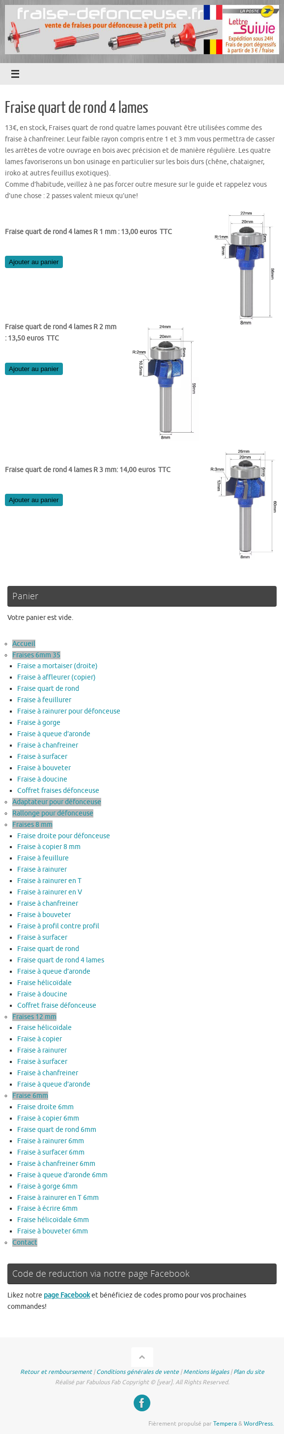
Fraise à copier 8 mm (49, 847)
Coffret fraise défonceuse (56, 1005)
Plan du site (248, 1372)
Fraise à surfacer (42, 756)
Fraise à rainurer (42, 869)
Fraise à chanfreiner (47, 745)
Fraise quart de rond (48, 688)
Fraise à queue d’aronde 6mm (62, 1175)
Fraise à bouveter (44, 768)
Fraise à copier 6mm (48, 1118)
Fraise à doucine (42, 779)
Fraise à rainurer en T (49, 881)
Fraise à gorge (38, 722)
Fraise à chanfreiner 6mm (56, 1164)
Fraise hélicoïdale (44, 983)
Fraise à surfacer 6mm (51, 1152)
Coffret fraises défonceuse (58, 790)
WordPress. (259, 1424)
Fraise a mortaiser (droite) (57, 666)
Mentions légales (206, 1372)
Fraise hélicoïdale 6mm (53, 1220)
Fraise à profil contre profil (58, 926)
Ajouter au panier (34, 262)
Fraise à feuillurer (44, 700)
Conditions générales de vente (137, 1372)
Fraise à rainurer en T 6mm (58, 1198)
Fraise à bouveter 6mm (52, 1231)
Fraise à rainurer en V (49, 892)
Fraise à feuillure (43, 858)
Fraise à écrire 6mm (47, 1208)
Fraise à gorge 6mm (47, 1186)
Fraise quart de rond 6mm (56, 1130)
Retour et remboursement (56, 1372)
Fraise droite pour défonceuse (63, 836)
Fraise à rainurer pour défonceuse (68, 711)
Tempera (225, 1424)
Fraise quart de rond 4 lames (60, 960)
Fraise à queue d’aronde (53, 734)
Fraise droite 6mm (45, 1107)
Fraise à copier (39, 1039)
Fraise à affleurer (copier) (56, 677)
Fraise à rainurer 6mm (50, 1141)
